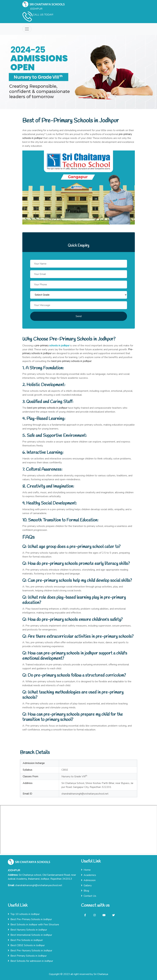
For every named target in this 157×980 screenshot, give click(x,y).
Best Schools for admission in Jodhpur (30, 961)
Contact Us (88, 896)
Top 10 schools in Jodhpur (24, 914)
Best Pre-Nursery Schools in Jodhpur (30, 950)
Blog (85, 890)
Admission (88, 880)
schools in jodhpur (59, 345)
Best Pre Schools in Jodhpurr (25, 940)
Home (86, 870)
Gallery (86, 885)
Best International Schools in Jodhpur (30, 935)
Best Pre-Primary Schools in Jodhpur (30, 919)
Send (79, 316)
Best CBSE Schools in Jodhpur (26, 945)
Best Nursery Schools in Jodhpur (27, 930)
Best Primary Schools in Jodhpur (27, 956)
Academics (88, 875)
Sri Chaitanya (101, 974)
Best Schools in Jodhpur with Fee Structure (33, 924)
